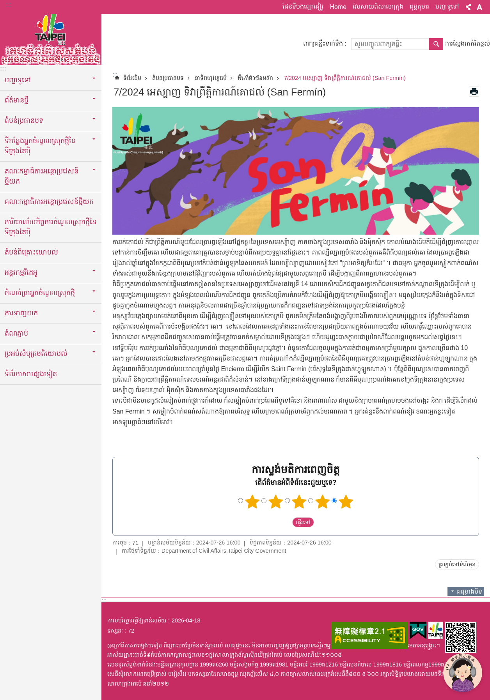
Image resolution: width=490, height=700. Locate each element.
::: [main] (114, 74)
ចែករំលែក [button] (468, 7)
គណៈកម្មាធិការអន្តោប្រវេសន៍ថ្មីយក (49, 201)
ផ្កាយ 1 (252, 501)
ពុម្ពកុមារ (419, 6)
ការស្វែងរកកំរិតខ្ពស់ (467, 43)
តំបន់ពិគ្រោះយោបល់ (31, 252)
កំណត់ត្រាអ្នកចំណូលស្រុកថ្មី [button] (40, 293)
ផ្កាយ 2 (275, 501)
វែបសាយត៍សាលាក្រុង (378, 6)
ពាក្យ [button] (479, 7)
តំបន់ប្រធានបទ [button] (24, 120)
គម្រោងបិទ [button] (469, 591)
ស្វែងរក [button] (436, 44)
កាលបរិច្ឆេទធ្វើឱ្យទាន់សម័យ (137, 620)
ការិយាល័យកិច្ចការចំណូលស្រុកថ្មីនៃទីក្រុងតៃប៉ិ (50, 227)
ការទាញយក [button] (21, 313)
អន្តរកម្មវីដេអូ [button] (21, 272)
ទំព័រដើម (132, 78)
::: (8, 4)
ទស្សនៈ (115, 631)
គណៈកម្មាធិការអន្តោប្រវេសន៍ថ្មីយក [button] (41, 176)
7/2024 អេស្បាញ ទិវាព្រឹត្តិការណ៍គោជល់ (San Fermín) (345, 78)
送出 (284, 522)
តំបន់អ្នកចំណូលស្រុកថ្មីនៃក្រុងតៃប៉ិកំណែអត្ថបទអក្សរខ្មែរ (50, 38)
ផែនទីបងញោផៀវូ (302, 6)
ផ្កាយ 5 (346, 501)
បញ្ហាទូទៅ (447, 6)
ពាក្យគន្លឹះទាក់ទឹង (323, 43)
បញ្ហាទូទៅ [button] (18, 80)
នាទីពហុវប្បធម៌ (211, 78)
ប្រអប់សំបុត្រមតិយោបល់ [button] (36, 353)
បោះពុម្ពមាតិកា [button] (474, 92)
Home (338, 7)
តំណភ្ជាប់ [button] (16, 333)
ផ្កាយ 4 (322, 501)
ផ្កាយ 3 (299, 501)
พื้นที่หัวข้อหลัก (255, 78)
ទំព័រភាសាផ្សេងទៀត (31, 374)
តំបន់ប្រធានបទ (168, 78)
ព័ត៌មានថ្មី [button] (16, 100)
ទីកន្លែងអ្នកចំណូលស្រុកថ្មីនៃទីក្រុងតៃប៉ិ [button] (40, 146)
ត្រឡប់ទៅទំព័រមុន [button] (457, 564)
